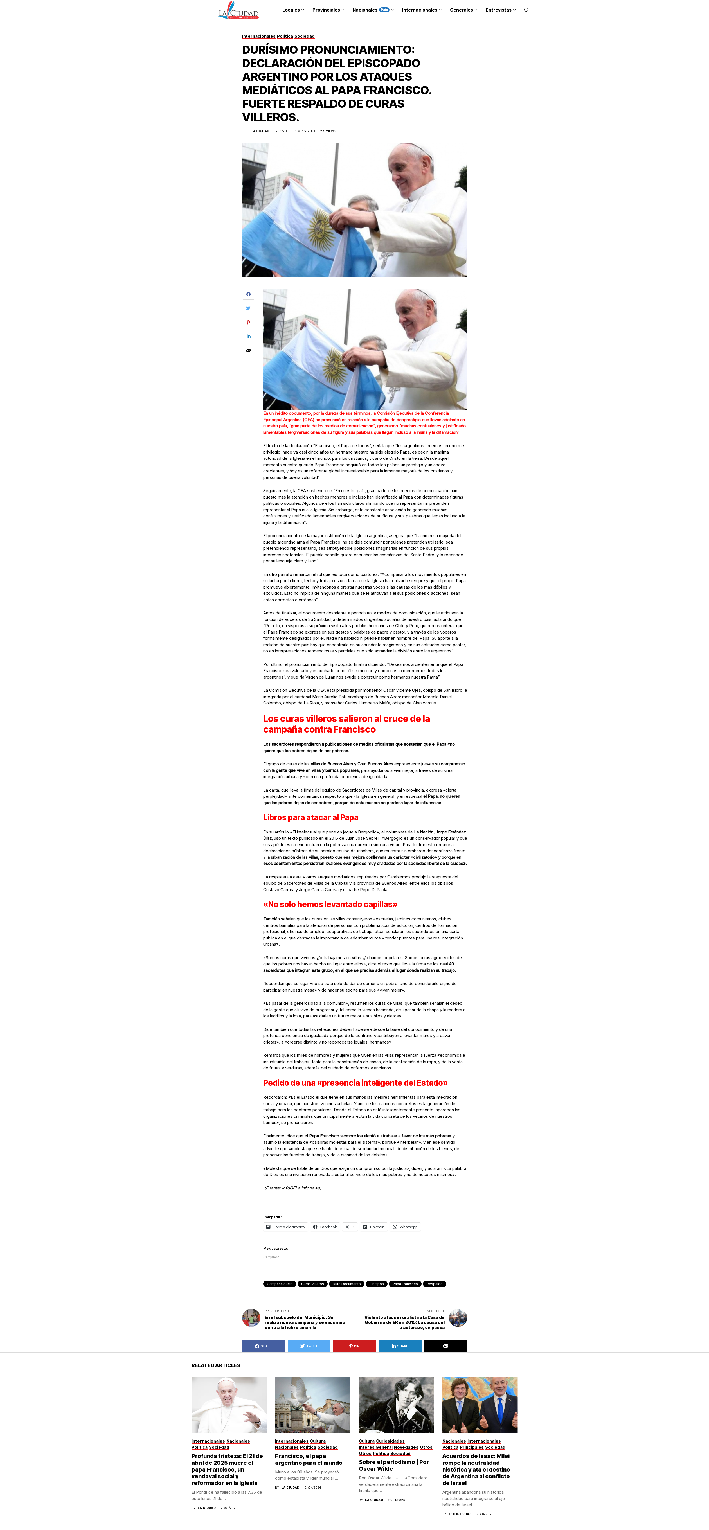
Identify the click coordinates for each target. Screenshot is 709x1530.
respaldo (435, 1284)
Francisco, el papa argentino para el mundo (309, 1459)
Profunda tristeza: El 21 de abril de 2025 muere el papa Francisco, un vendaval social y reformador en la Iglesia (227, 1469)
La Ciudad (260, 131)
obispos (377, 1284)
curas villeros (312, 1284)
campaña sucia (279, 1284)
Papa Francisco (405, 1284)
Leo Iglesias (460, 1514)
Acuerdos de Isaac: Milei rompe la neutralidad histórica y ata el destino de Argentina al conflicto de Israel (476, 1469)
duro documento (347, 1284)
